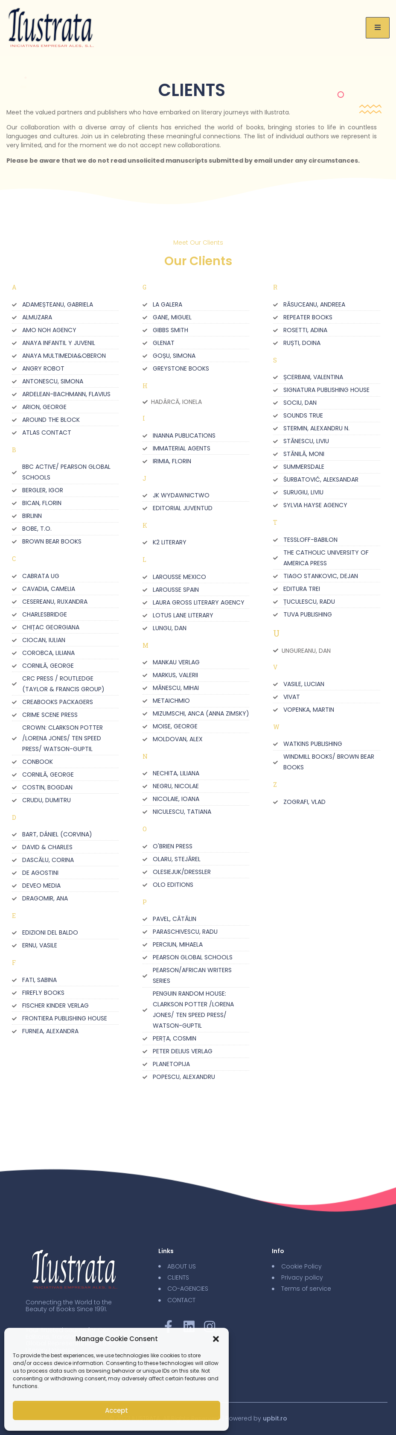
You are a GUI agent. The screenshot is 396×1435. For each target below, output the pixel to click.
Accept (116, 1410)
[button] (216, 1339)
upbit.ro (275, 1418)
